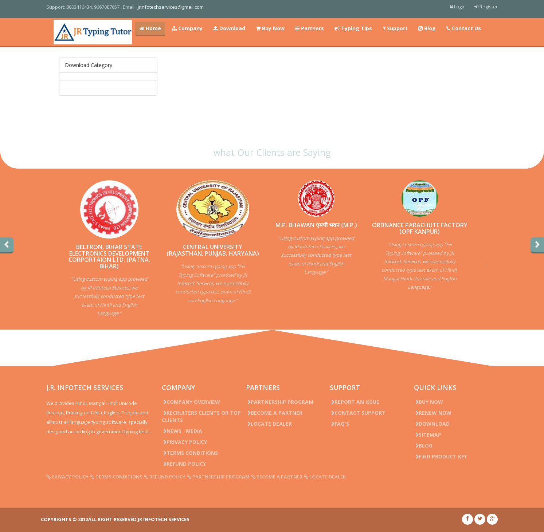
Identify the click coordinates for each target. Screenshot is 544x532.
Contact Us (463, 28)
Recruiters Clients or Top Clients (205, 416)
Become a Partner (275, 412)
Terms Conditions (194, 452)
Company (187, 28)
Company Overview (195, 401)
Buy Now (270, 28)
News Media (186, 430)
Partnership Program (280, 401)
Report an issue (352, 401)
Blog (427, 28)
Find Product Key (435, 456)
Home (150, 28)
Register (478, 6)
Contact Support (356, 412)
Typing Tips (353, 28)
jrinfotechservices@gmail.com (179, 7)
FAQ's (337, 423)
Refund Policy (188, 463)
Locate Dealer (270, 423)
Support (395, 28)
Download (229, 28)
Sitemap (422, 434)
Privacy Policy (188, 441)
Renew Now (427, 412)
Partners (309, 28)
